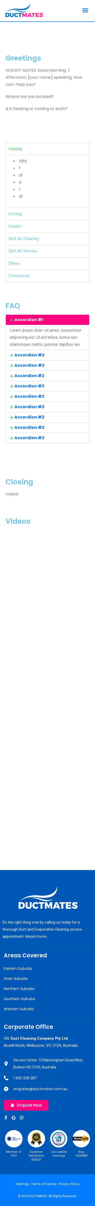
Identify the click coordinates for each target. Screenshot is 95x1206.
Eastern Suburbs (18, 968)
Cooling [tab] (15, 214)
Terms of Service (43, 1184)
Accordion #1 (28, 320)
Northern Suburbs (19, 988)
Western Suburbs (19, 1008)
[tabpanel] (47, 181)
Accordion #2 (29, 355)
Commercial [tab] (18, 275)
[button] (85, 10)
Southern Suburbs (19, 998)
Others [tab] (14, 263)
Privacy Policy (69, 1184)
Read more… (37, 936)
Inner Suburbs (16, 978)
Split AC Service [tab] (22, 251)
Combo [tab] (14, 226)
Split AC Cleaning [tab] (23, 238)
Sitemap (22, 1184)
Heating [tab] (15, 148)
